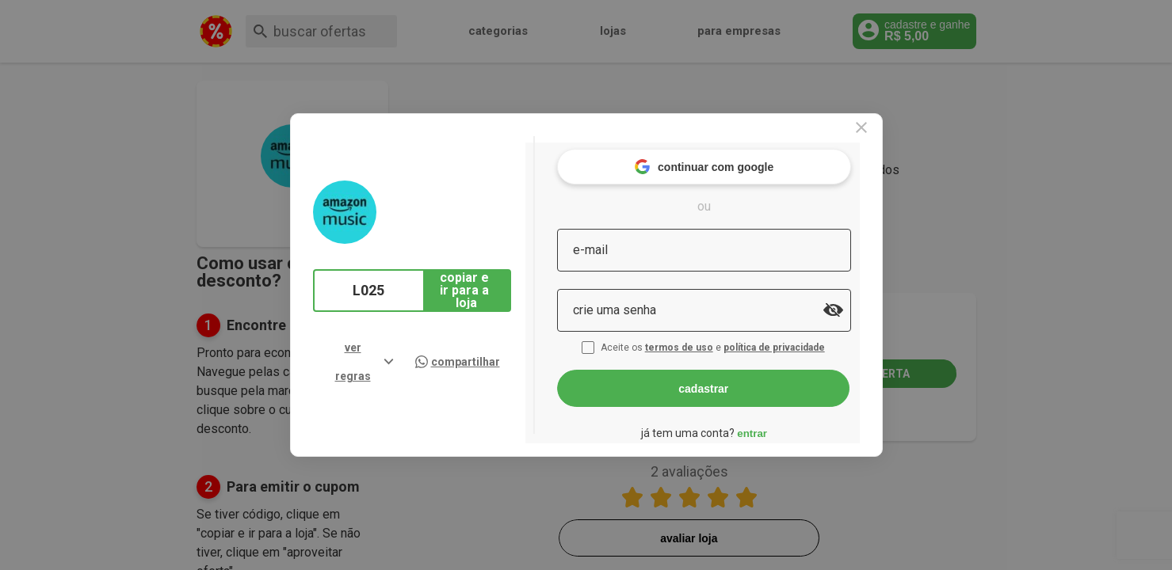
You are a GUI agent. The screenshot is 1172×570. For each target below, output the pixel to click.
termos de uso (712, 338)
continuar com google (734, 157)
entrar (783, 424)
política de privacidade (806, 338)
